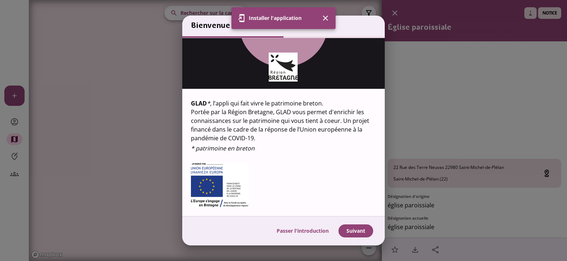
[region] (283, 127)
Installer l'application (275, 17)
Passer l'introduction (303, 230)
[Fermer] (325, 18)
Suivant (355, 230)
